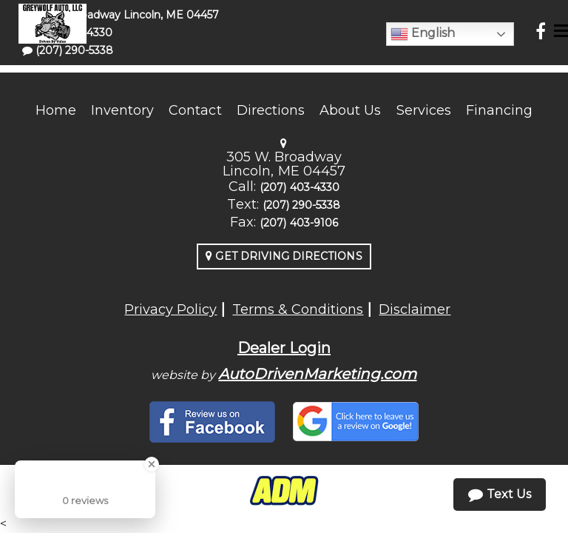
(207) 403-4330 (299, 187)
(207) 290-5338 (302, 205)
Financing (499, 110)
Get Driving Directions (284, 256)
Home (56, 110)
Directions (271, 110)
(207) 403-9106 (299, 222)
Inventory (122, 110)
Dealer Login (284, 348)
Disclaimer (414, 309)
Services (423, 110)
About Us (350, 110)
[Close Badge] (151, 464)
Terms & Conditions (297, 309)
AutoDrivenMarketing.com (317, 374)
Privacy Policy (170, 309)
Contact (195, 110)
